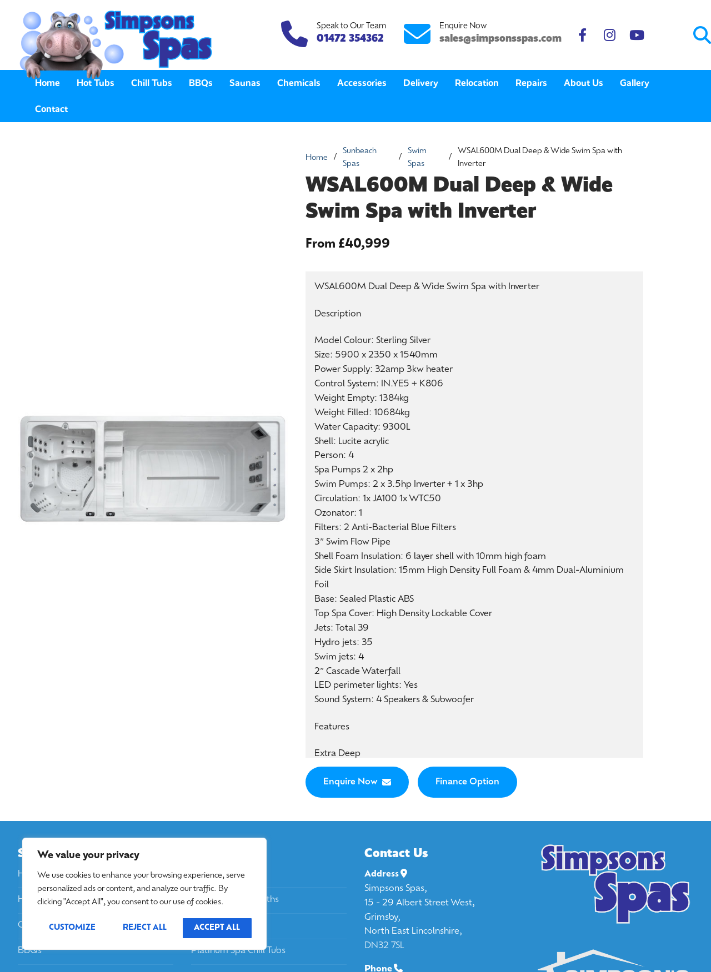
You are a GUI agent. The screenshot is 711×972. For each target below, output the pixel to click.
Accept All (217, 928)
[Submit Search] (656, 35)
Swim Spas (417, 157)
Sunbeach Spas (360, 157)
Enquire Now (357, 782)
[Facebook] (582, 35)
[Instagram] (610, 35)
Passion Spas (217, 925)
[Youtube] (637, 35)
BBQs (30, 950)
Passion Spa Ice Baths (235, 899)
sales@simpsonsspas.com (500, 38)
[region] (144, 894)
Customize (72, 928)
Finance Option (467, 782)
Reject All (145, 928)
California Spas (221, 874)
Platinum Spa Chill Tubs (238, 950)
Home (317, 158)
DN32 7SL (384, 945)
